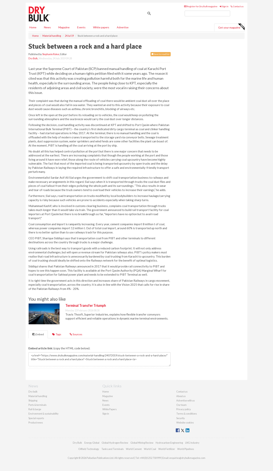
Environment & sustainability (43, 413)
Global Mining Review (141, 442)
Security (180, 418)
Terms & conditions (186, 413)
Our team (181, 404)
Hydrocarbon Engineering (169, 442)
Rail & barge (34, 409)
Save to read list (160, 54)
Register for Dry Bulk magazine (200, 6)
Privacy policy (183, 409)
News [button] (47, 27)
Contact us (237, 6)
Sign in (224, 6)
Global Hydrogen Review (115, 442)
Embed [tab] (38, 334)
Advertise (123, 27)
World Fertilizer (166, 448)
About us (181, 396)
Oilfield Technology (88, 448)
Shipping (32, 400)
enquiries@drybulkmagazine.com (187, 457)
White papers (101, 27)
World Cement (134, 448)
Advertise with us (185, 400)
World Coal (150, 448)
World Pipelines (185, 448)
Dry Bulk (33, 58)
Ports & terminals (37, 404)
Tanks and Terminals (112, 448)
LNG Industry (192, 442)
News (105, 400)
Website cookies (185, 422)
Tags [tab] (56, 334)
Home (32, 27)
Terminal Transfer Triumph (85, 305)
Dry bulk (33, 391)
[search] (207, 13)
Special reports (36, 418)
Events (81, 27)
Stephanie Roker (50, 54)
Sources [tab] (76, 334)
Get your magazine (231, 27)
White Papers (109, 409)
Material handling (37, 396)
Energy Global (91, 442)
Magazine (64, 27)
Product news (35, 422)
